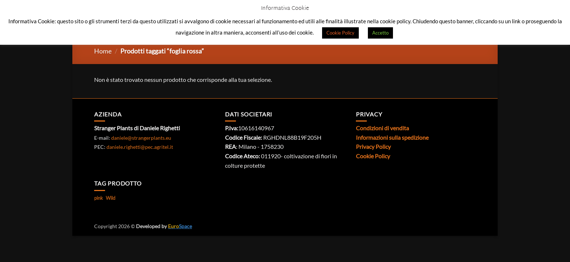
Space (180, 226)
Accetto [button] (380, 33)
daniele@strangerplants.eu (141, 138)
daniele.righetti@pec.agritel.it (140, 147)
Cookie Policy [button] (340, 33)
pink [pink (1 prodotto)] (98, 198)
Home (103, 51)
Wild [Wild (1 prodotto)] (110, 198)
